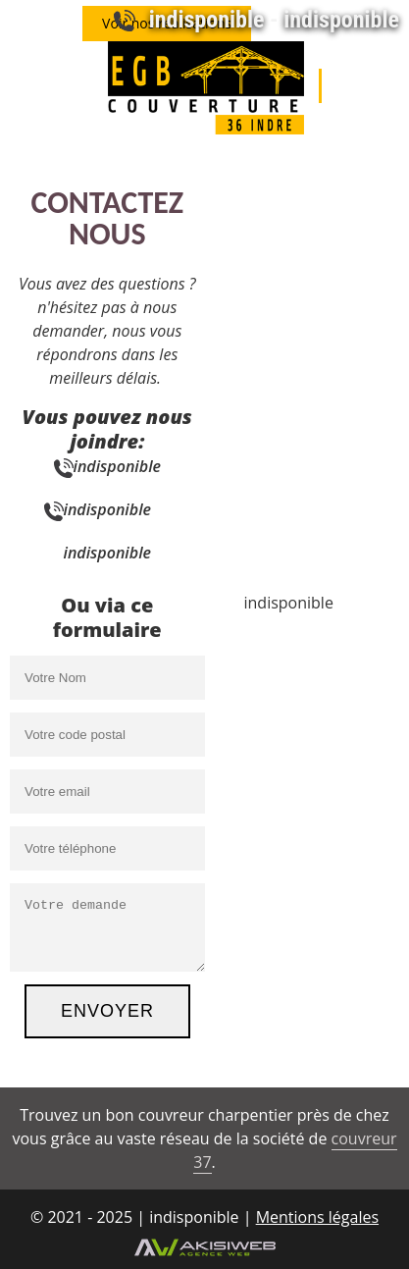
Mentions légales (317, 1217)
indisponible (207, 19)
